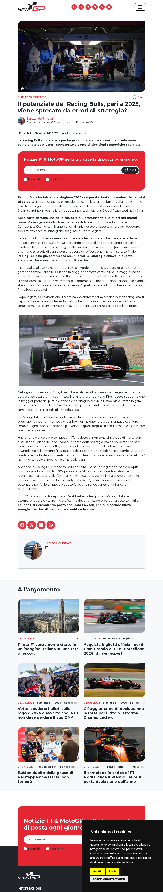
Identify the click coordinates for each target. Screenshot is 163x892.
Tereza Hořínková (40, 118)
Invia (130, 170)
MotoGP (57, 179)
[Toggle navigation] (140, 7)
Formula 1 (35, 179)
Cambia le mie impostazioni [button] (109, 879)
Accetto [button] (97, 871)
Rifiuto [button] (112, 871)
